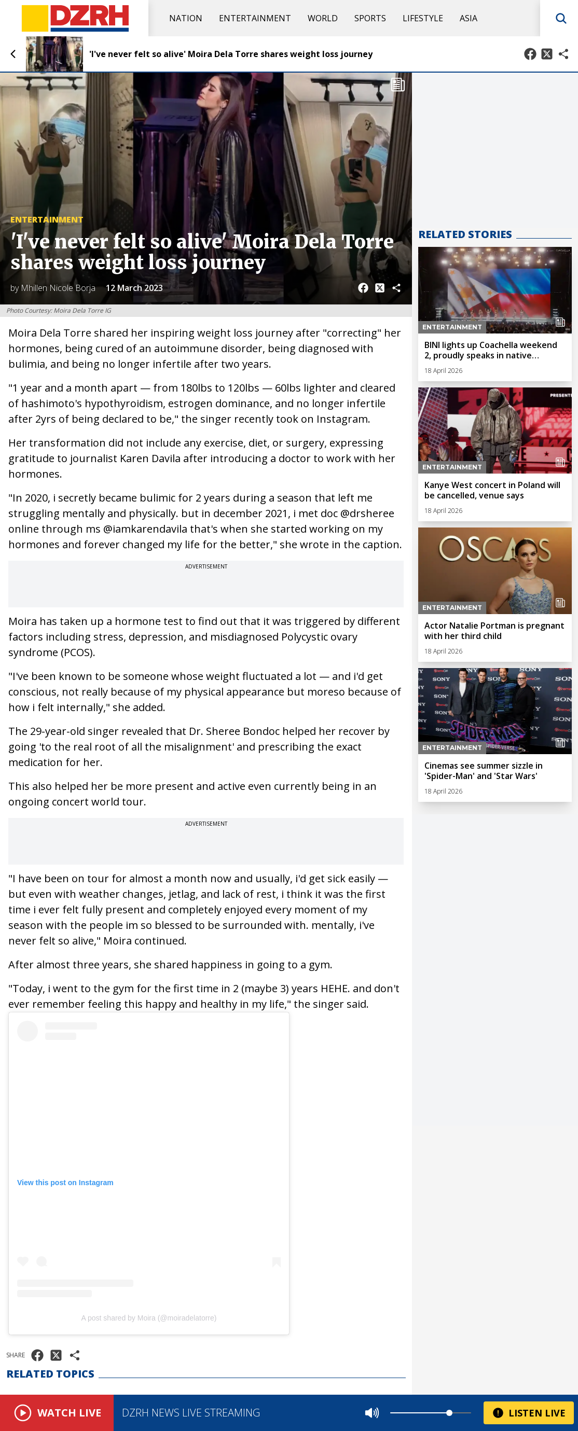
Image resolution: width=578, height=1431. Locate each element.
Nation (185, 18)
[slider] (449, 1413)
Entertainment (255, 18)
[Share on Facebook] (530, 54)
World (323, 18)
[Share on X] (547, 54)
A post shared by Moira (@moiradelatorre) (149, 1318)
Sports (370, 18)
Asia (468, 18)
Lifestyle (423, 18)
